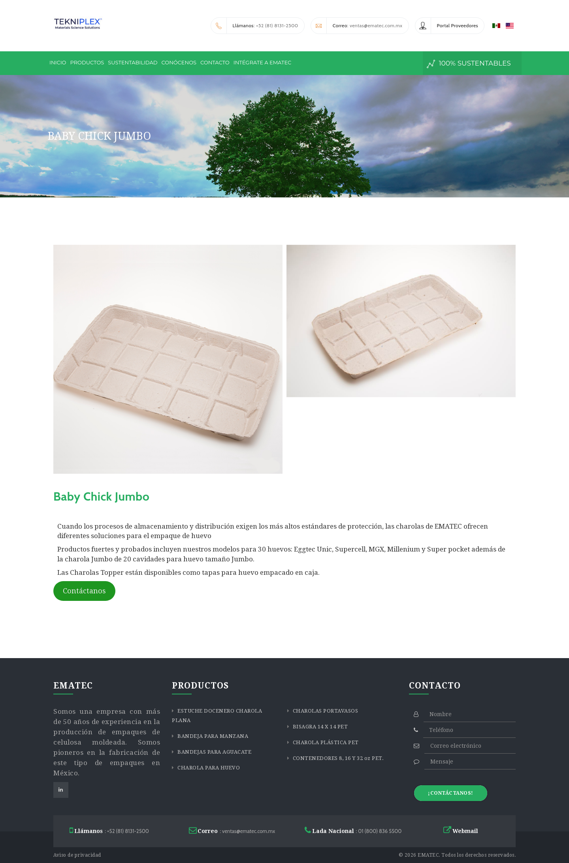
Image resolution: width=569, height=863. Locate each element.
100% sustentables (469, 63)
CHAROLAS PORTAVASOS (324, 711)
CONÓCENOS (179, 62)
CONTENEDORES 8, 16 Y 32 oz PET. (337, 758)
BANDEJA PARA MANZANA (212, 736)
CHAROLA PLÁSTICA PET (325, 742)
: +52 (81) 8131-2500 (254, 26)
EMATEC (428, 855)
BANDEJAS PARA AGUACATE (214, 752)
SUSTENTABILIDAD (132, 62)
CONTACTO (215, 62)
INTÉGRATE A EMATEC (263, 62)
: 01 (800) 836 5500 (353, 830)
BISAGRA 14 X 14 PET (319, 727)
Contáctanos (84, 591)
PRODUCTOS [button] (87, 62)
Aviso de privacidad (77, 855)
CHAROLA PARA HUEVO (208, 768)
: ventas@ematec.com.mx (357, 26)
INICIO (57, 62)
